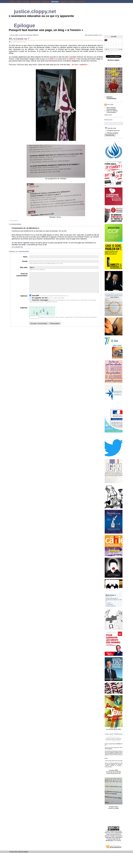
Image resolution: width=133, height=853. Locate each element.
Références (35, 1)
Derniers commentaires (111, 97)
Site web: (24, 267)
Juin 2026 (113, 36)
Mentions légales (23, 851)
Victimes (72, 1)
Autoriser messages (38, 304)
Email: (25, 261)
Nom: (25, 257)
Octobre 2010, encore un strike (113, 806)
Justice (12, 1)
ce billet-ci (51, 59)
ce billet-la (71, 59)
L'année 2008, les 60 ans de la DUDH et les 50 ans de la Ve (113, 770)
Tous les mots (111, 128)
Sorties (26, 1)
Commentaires (111, 109)
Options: (24, 300)
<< (106, 49)
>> (121, 49)
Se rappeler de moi (38, 302)
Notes (19, 1)
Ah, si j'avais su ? (19, 38)
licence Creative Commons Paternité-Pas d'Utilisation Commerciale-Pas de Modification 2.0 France (113, 838)
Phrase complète (112, 133)
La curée (81, 1)
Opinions (46, 1)
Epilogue (55, 1)
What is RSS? (108, 115)
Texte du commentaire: (22, 275)
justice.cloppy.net (35, 11)
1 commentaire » (14, 220)
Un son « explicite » (80, 65)
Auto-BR (34, 299)
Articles (113, 107)
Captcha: (24, 312)
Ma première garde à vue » (94, 35)
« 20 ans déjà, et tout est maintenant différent (23, 35)
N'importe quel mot (113, 130)
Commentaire (17, 228)
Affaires (64, 1)
